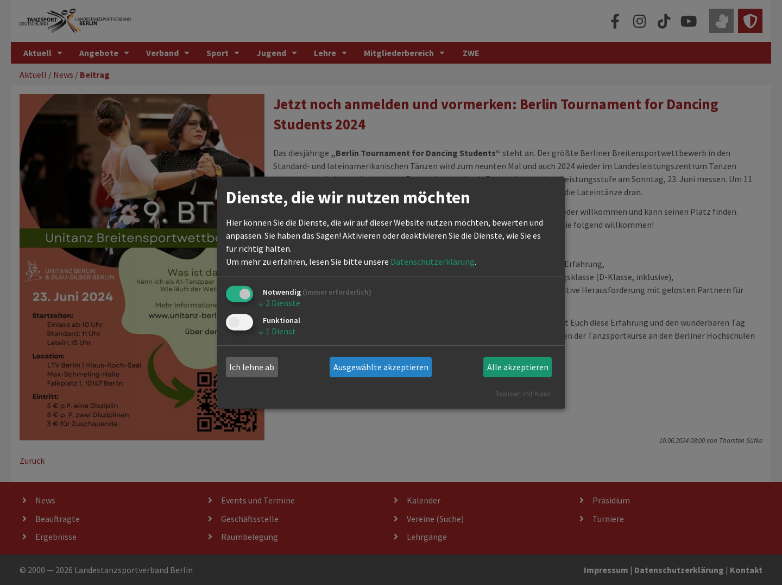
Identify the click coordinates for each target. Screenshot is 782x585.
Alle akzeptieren (517, 367)
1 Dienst (277, 331)
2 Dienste (279, 302)
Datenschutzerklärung (432, 261)
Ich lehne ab (251, 367)
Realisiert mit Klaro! (523, 393)
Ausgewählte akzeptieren (380, 367)
